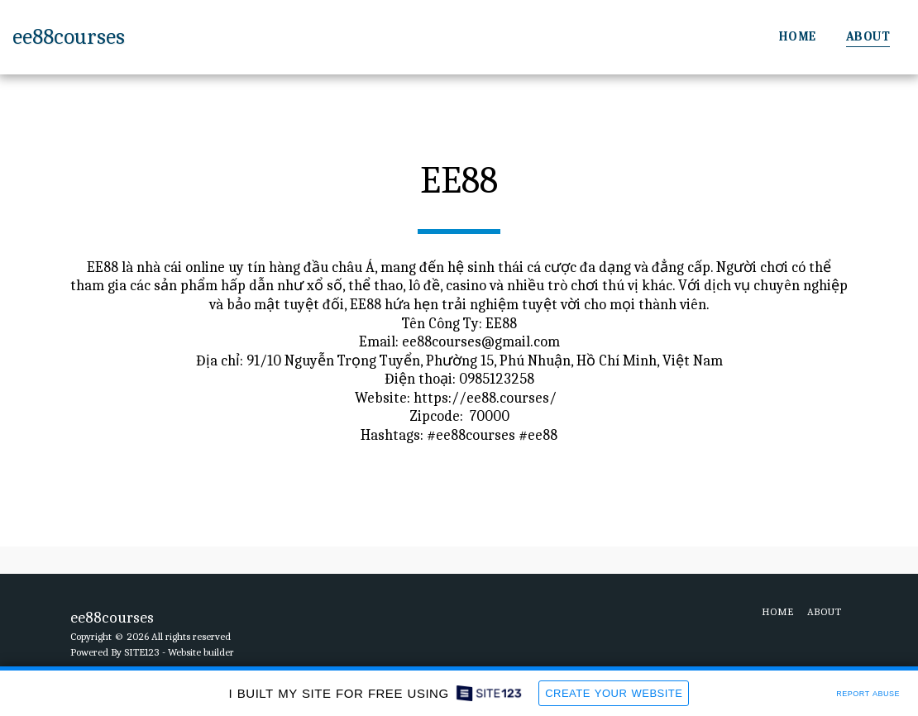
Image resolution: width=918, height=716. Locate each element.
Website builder (201, 652)
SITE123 (142, 652)
